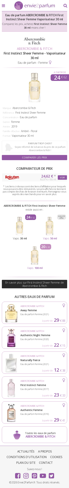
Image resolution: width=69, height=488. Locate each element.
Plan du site (26, 463)
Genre (6, 122)
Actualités (25, 451)
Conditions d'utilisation (27, 457)
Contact (46, 463)
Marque (7, 108)
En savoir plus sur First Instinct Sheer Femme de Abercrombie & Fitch (34, 284)
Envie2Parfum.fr (34, 6)
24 (60, 77)
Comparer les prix (34, 157)
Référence (8, 112)
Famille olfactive (11, 131)
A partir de (60, 72)
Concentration (10, 117)
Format (6, 135)
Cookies (56, 457)
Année (6, 126)
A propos (45, 451)
